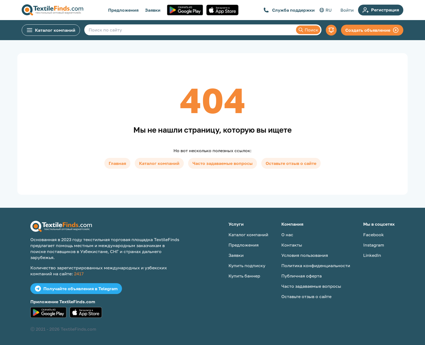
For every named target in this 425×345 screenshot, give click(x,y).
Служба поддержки (289, 10)
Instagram (373, 245)
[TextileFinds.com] (52, 10)
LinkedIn (372, 255)
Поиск (308, 30)
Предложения (123, 10)
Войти (347, 10)
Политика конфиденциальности (315, 265)
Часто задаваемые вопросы (222, 163)
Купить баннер (244, 276)
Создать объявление (372, 30)
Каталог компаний (50, 30)
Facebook (373, 234)
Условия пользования (304, 255)
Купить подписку (246, 265)
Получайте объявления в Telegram (76, 288)
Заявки (152, 10)
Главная (117, 163)
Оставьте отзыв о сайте (291, 163)
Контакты (291, 245)
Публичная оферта (301, 276)
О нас (287, 234)
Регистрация (380, 10)
